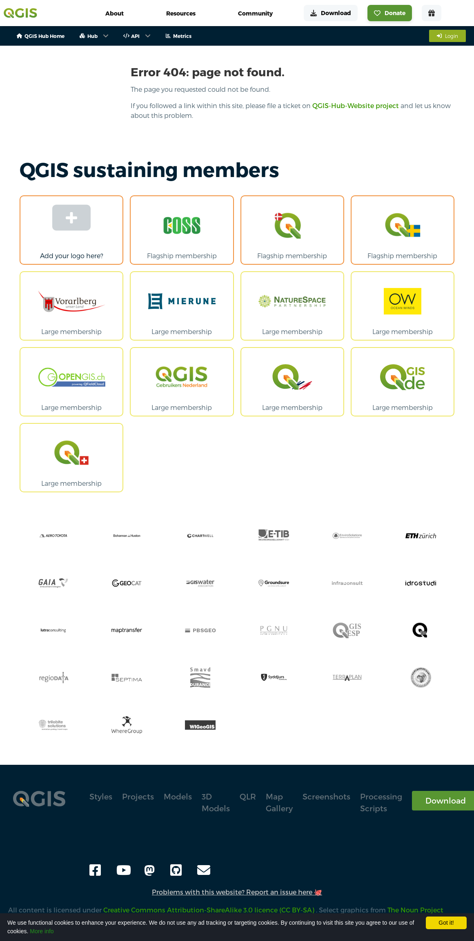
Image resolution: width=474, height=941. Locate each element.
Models (178, 796)
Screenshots (326, 796)
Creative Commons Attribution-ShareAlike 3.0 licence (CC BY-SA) (209, 910)
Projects (138, 796)
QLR (248, 796)
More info (41, 931)
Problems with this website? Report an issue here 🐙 (237, 892)
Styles (100, 796)
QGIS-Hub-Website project (355, 105)
